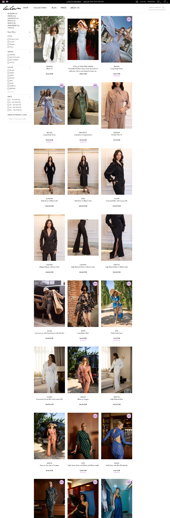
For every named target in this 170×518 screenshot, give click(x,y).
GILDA (49, 272)
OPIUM (114, 402)
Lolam (5, 15)
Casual (12, 54)
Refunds (50, 491)
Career (126, 482)
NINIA (49, 402)
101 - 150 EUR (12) (15, 117)
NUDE (12, 85)
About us (127, 476)
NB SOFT (95, 513)
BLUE (12, 96)
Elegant (12, 57)
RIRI (114, 272)
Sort (111, 19)
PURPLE (13, 98)
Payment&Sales (53, 485)
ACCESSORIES (14, 24)
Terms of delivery (53, 482)
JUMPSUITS (13, 31)
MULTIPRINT (14, 72)
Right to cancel (53, 494)
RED (11, 93)
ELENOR (114, 143)
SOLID (12, 75)
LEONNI (81, 207)
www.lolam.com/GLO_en (71, 513)
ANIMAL (13, 67)
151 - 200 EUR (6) (15, 120)
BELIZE (147, 78)
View (135, 19)
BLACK (12, 83)
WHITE (12, 91)
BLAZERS (12, 26)
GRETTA (147, 207)
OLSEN (49, 207)
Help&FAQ (89, 476)
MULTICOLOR (14, 70)
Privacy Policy (52, 488)
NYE (147, 337)
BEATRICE (49, 143)
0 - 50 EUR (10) (15, 112)
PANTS (11, 33)
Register (151, 1)
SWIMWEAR (13, 38)
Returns (50, 497)
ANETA (49, 337)
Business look (14, 52)
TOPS (11, 41)
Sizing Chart (52, 476)
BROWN (12, 101)
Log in (109, 442)
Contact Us (90, 482)
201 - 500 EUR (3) (16, 122)
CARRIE (82, 402)
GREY (12, 88)
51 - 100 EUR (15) (15, 115)
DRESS (12, 29)
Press (126, 479)
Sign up (86, 1)
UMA (147, 143)
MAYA (81, 272)
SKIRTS (12, 36)
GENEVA (49, 78)
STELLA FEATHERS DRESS (82, 78)
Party (11, 59)
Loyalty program (73, 1)
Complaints (52, 479)
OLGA (147, 402)
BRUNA (114, 78)
